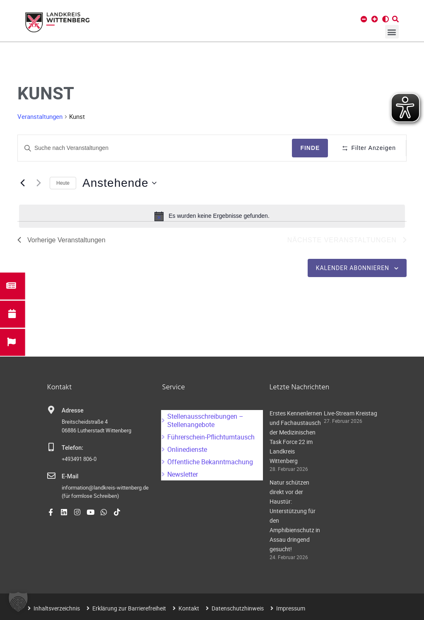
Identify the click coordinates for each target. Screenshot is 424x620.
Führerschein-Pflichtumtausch (211, 436)
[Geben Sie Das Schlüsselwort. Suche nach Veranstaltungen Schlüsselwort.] (155, 148)
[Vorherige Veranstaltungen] (22, 183)
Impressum (290, 608)
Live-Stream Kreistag (350, 413)
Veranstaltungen (40, 116)
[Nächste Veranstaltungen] (38, 183)
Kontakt (188, 608)
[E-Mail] (51, 476)
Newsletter (182, 474)
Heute (63, 183)
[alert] (212, 216)
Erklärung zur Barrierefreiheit (129, 608)
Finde (310, 148)
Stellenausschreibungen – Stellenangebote (205, 420)
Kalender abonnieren (352, 268)
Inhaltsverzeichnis (57, 608)
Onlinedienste (187, 449)
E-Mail (70, 476)
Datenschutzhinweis (238, 608)
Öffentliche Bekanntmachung (210, 461)
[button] (392, 32)
